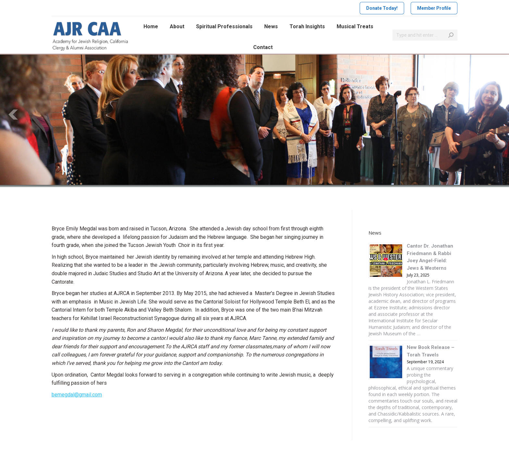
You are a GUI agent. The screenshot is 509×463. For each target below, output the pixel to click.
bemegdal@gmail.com (77, 395)
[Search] (424, 35)
